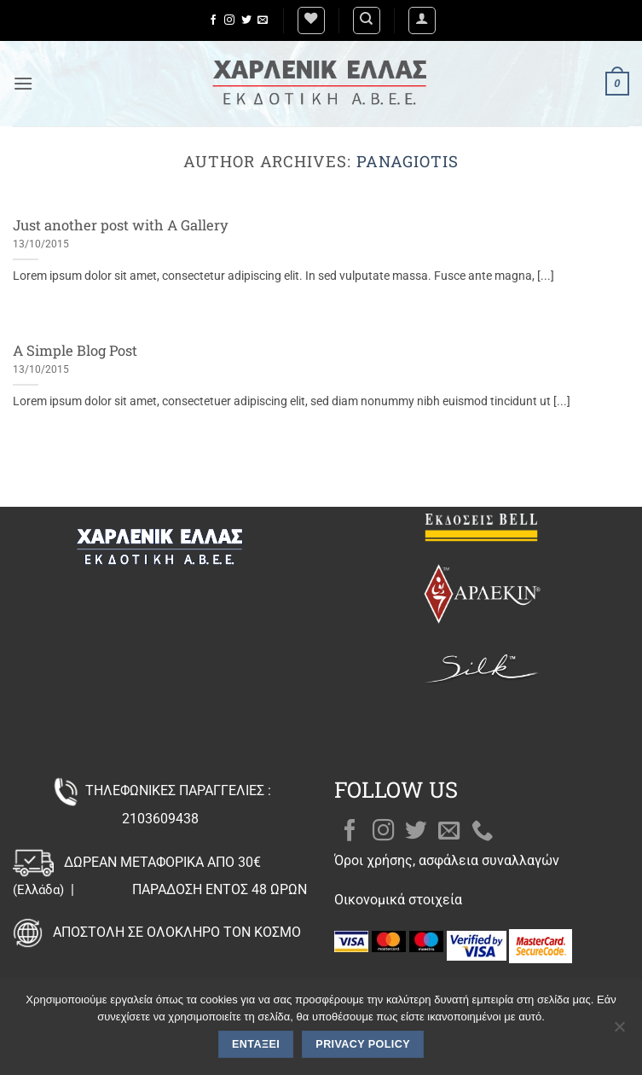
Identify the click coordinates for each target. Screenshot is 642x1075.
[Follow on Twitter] (246, 20)
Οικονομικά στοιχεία (398, 900)
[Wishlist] (311, 20)
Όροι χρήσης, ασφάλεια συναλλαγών (446, 860)
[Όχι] (619, 1031)
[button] (422, 20)
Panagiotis (407, 161)
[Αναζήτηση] (366, 20)
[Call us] (482, 832)
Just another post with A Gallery (120, 225)
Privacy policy (362, 1044)
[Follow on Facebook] (213, 20)
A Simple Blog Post (75, 350)
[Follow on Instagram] (229, 20)
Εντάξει (256, 1044)
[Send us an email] (262, 20)
